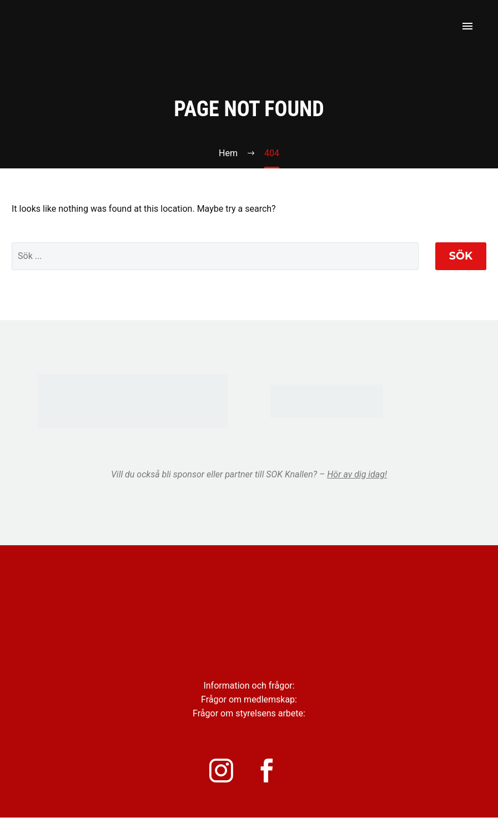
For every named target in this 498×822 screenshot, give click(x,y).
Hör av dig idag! (357, 474)
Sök (460, 256)
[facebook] (274, 773)
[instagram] (224, 773)
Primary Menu (467, 26)
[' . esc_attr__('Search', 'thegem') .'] (215, 256)
